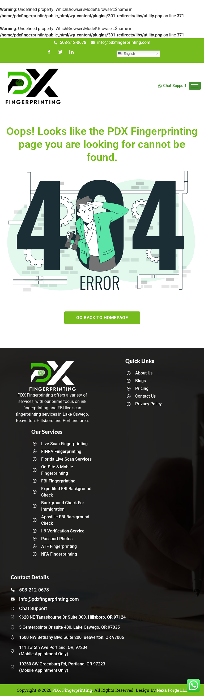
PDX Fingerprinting (72, 690)
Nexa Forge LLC (172, 690)
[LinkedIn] (71, 54)
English (126, 54)
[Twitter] (60, 54)
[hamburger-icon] (195, 86)
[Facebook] (49, 54)
